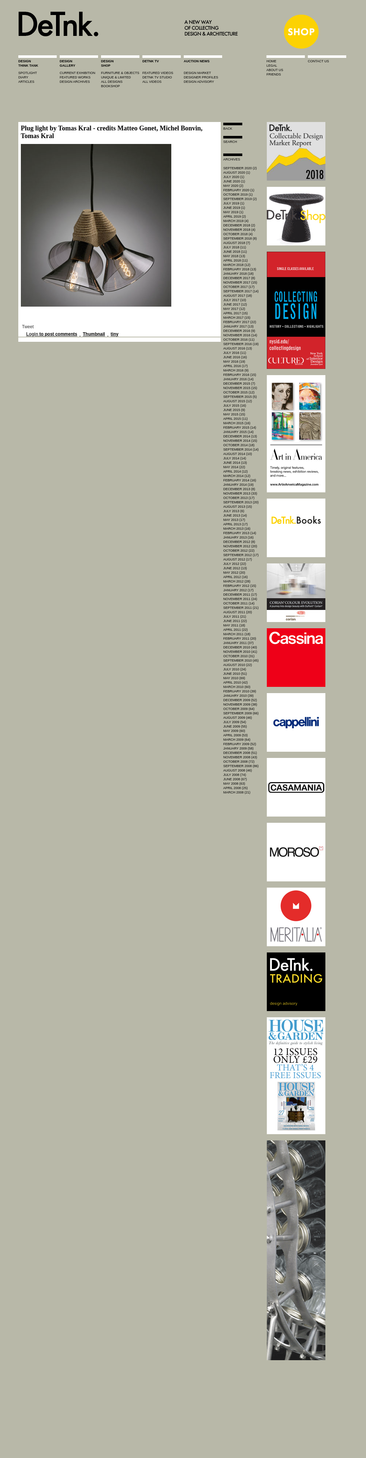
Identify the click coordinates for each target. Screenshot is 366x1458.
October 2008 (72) (238, 761)
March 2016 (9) (236, 370)
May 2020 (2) (233, 186)
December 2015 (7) (239, 383)
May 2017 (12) (234, 309)
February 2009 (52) (239, 744)
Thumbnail (94, 334)
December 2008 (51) (240, 753)
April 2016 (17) (235, 366)
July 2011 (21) (234, 616)
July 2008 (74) (234, 775)
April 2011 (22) (235, 630)
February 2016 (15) (239, 375)
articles (26, 82)
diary (23, 77)
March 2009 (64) (236, 739)
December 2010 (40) (240, 647)
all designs (112, 82)
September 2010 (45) (241, 660)
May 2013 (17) (234, 520)
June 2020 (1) (234, 181)
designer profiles (201, 77)
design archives (75, 82)
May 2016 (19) (234, 361)
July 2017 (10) (234, 300)
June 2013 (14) (235, 515)
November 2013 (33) (240, 493)
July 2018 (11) (234, 247)
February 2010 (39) (239, 691)
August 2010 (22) (237, 665)
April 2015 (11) (235, 419)
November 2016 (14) (240, 335)
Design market (197, 73)
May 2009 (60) (234, 731)
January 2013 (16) (238, 537)
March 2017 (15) (236, 317)
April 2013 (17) (235, 524)
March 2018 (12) (236, 265)
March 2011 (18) (236, 634)
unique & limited (116, 77)
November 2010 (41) (240, 652)
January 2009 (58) (238, 748)
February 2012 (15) (239, 586)
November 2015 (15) (240, 388)
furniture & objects (120, 73)
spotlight (27, 73)
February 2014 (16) (239, 480)
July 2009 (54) (234, 722)
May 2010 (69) (234, 678)
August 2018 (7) (236, 243)
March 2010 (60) (236, 687)
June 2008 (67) (235, 779)
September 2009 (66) (241, 713)
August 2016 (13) (237, 348)
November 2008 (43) (240, 757)
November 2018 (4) (239, 230)
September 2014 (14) (241, 449)
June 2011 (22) (235, 621)
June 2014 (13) (235, 463)
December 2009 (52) (240, 700)
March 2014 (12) (236, 476)
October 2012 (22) (238, 550)
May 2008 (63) (234, 783)
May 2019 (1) (233, 212)
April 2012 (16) (235, 577)
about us (274, 70)
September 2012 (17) (241, 555)
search (230, 142)
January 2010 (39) (238, 695)
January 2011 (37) (238, 643)
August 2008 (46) (237, 770)
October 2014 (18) (238, 445)
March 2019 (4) (236, 221)
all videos (151, 82)
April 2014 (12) (235, 471)
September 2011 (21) (241, 608)
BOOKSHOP (110, 86)
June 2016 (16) (235, 357)
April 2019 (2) (234, 216)
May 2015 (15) (234, 414)
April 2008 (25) (235, 788)
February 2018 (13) (239, 269)
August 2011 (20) (237, 612)
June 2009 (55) (235, 726)
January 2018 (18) (238, 273)
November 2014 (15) (240, 441)
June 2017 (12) (235, 304)
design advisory (199, 82)
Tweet (28, 326)
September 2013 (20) (241, 502)
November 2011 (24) (240, 599)
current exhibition (77, 73)
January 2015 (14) (238, 432)
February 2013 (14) (239, 533)
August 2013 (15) (237, 506)
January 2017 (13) (238, 326)
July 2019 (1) (233, 203)
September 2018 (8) (240, 238)
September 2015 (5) (240, 397)
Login (32, 334)
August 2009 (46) (237, 717)
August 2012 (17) (237, 559)
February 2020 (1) (238, 190)
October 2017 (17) (238, 287)
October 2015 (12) (238, 392)
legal (271, 65)
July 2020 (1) (233, 177)
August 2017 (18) (237, 295)
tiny (114, 334)
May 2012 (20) (234, 572)
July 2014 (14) (234, 458)
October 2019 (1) (238, 194)
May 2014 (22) (234, 467)
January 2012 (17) (238, 590)
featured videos (157, 73)
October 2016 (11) (238, 339)
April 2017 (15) (235, 313)
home (271, 61)
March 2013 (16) (236, 528)
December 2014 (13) (240, 436)
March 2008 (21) (236, 792)
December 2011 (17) (240, 594)
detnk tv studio (157, 77)
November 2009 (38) (240, 704)
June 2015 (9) (234, 410)
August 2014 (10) (237, 454)
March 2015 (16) (236, 423)
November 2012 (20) (240, 546)
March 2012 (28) (236, 581)
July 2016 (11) (234, 353)
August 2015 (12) (237, 401)
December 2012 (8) (239, 542)
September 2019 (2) (240, 199)
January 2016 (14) (238, 379)
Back (227, 128)
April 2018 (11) (235, 260)
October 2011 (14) (238, 603)
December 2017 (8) (239, 278)
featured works (75, 77)
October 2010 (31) (238, 656)
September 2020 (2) (240, 168)
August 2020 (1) (236, 172)
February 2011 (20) (239, 638)
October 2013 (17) (238, 498)
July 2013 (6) (233, 511)
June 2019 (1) (234, 208)
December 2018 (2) (239, 225)
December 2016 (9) (239, 331)
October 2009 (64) (238, 709)
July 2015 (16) (234, 405)
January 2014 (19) (238, 484)
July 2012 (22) (234, 564)
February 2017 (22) (239, 322)
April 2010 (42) (235, 682)
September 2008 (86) (241, 766)
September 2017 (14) (241, 291)
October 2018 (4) (238, 234)
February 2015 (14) (239, 427)
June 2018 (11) (235, 252)
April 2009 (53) (235, 735)
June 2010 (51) (235, 674)
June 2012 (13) (235, 568)
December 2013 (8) (239, 489)
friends (273, 74)
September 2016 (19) (241, 344)
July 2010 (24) (234, 669)
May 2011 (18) (234, 625)
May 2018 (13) (234, 256)
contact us (318, 61)
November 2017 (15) (240, 282)
